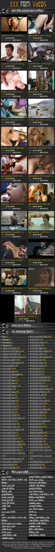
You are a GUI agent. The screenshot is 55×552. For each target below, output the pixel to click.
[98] (38, 363)
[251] (39, 444)
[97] (13, 454)
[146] (36, 339)
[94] (13, 363)
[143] (11, 386)
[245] (11, 438)
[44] (11, 348)
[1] (5, 337)
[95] (11, 354)
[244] (38, 435)
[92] (13, 459)
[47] (10, 380)
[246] (9, 369)
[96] (41, 357)
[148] (11, 360)
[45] (10, 392)
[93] (38, 395)
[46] (13, 351)
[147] (37, 383)
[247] (11, 467)
